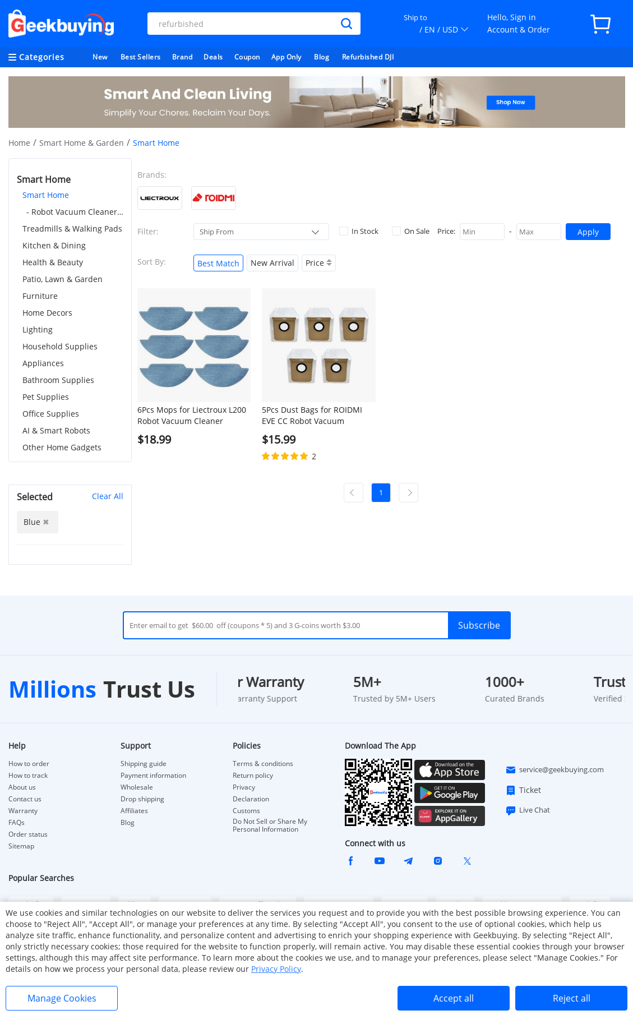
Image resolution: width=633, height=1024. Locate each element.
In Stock (358, 231)
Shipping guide (144, 764)
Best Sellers (141, 57)
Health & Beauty (52, 262)
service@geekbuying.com (554, 770)
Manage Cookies (61, 998)
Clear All (107, 496)
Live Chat (527, 810)
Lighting (37, 329)
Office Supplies (50, 413)
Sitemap (21, 846)
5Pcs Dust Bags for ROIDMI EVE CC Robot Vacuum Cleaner (312, 415)
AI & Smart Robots (56, 430)
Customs (246, 811)
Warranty (23, 811)
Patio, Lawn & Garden (62, 279)
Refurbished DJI (368, 57)
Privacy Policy (276, 968)
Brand (182, 57)
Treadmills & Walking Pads (72, 228)
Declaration (251, 799)
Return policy (253, 775)
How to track (28, 775)
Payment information (153, 775)
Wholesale (137, 787)
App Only (286, 57)
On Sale (410, 231)
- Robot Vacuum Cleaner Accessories (74, 211)
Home (19, 142)
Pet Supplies (45, 396)
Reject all (571, 998)
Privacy (244, 787)
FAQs (16, 823)
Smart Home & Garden (81, 142)
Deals (213, 57)
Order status (28, 834)
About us (22, 787)
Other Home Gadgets (61, 447)
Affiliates (134, 811)
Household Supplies (60, 346)
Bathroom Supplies (58, 380)
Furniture (40, 295)
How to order (28, 764)
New (100, 57)
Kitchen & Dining (54, 245)
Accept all (453, 998)
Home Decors (47, 312)
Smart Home (45, 195)
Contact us (24, 799)
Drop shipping (142, 799)
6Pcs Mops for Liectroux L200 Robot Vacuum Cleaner (191, 415)
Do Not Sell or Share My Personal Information (270, 825)
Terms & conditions (263, 764)
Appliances (43, 363)
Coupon (247, 57)
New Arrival (272, 262)
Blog (321, 57)
